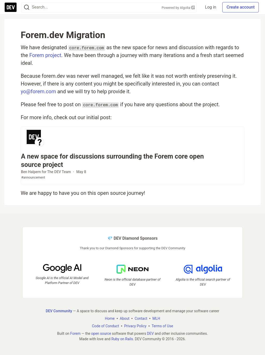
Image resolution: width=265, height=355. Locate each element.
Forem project (45, 55)
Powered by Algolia (178, 8)
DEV (150, 333)
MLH (156, 318)
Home (110, 318)
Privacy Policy (135, 326)
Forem (75, 333)
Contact (141, 318)
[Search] (26, 7)
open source (101, 333)
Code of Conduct (105, 326)
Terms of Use (162, 326)
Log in (210, 7)
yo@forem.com (38, 91)
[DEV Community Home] (10, 7)
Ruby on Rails (122, 339)
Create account (240, 7)
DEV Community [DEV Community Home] (59, 311)
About (124, 318)
